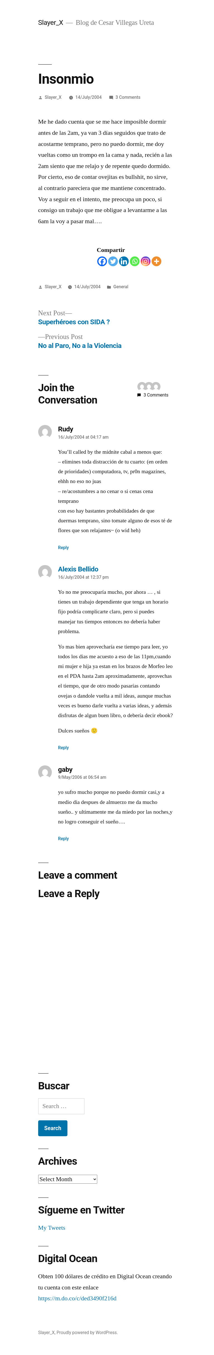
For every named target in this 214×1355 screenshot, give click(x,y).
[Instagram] (145, 261)
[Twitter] (113, 261)
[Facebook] (102, 261)
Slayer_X (50, 22)
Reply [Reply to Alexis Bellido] (63, 747)
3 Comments (128, 97)
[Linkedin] (124, 261)
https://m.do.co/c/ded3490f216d (77, 1298)
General (120, 286)
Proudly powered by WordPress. (87, 1332)
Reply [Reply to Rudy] (63, 547)
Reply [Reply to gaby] (63, 838)
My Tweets (51, 1228)
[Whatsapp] (135, 261)
